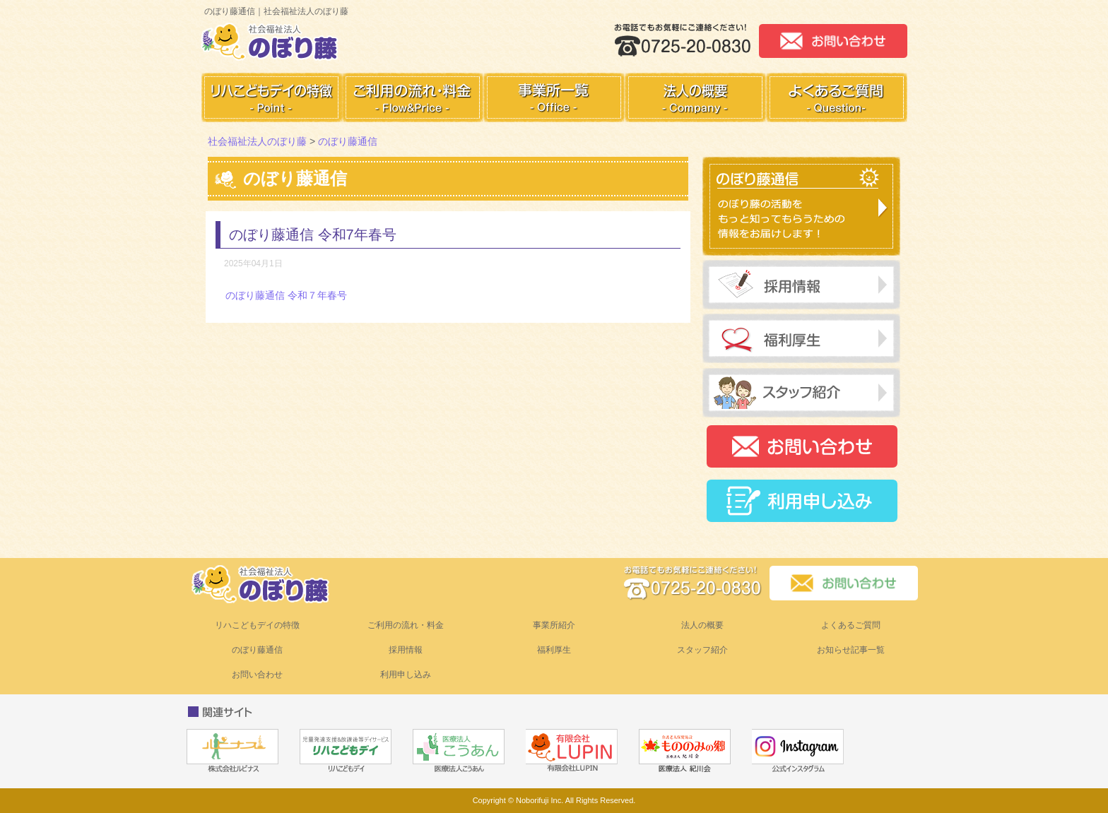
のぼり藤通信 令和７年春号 (286, 295)
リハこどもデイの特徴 (257, 625)
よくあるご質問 (850, 625)
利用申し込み (405, 675)
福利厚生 (554, 650)
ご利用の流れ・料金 (405, 625)
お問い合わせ (257, 675)
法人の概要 (702, 625)
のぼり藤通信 (257, 650)
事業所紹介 (554, 625)
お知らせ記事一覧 (851, 650)
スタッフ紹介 (702, 650)
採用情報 (406, 650)
